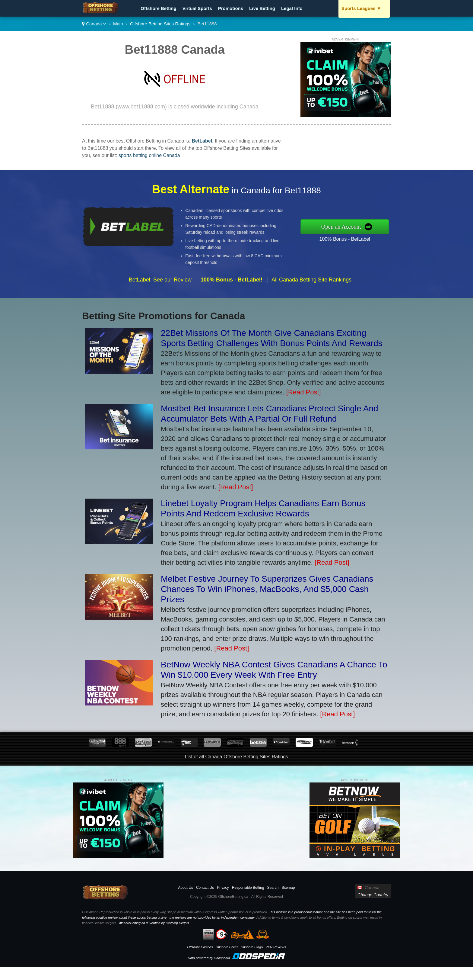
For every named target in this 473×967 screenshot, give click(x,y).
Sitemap (288, 887)
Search (272, 887)
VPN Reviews (275, 947)
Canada (94, 23)
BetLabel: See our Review (160, 292)
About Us (185, 887)
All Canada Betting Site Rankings (311, 292)
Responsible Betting (248, 887)
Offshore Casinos (200, 947)
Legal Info (292, 8)
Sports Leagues (361, 8)
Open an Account (354, 226)
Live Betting (262, 8)
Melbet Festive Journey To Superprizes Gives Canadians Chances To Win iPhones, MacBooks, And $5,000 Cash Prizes (267, 589)
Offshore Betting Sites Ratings (160, 23)
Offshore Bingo (252, 947)
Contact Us (205, 887)
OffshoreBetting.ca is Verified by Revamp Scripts (153, 923)
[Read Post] (303, 392)
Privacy (223, 887)
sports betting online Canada (149, 155)
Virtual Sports (197, 8)
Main (118, 23)
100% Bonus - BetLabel (357, 237)
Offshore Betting (158, 8)
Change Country (372, 894)
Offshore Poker (227, 947)
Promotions (230, 8)
